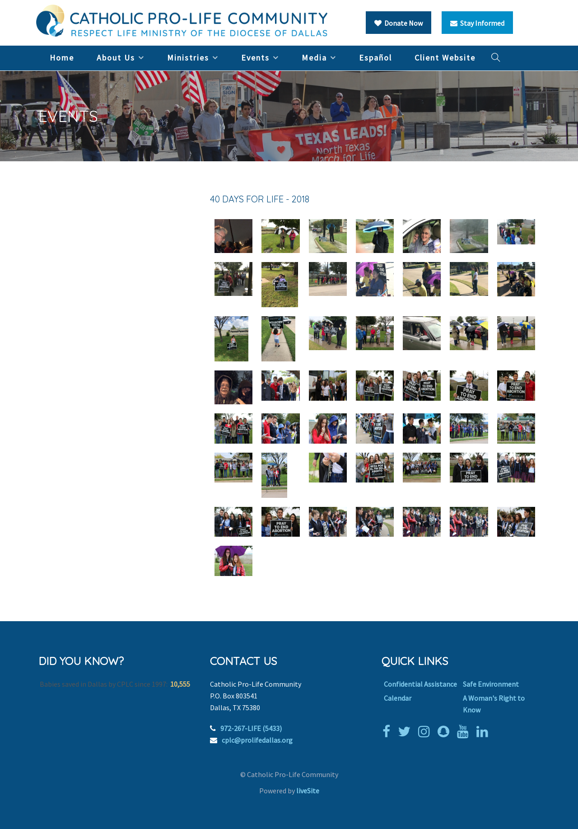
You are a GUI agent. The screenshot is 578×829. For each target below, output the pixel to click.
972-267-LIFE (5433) (251, 728)
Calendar (397, 698)
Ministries (188, 57)
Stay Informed (477, 23)
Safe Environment (491, 683)
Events (255, 57)
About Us (116, 57)
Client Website (445, 57)
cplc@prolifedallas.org (257, 740)
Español (375, 57)
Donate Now (398, 23)
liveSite (307, 790)
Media (314, 57)
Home (62, 57)
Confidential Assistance (420, 683)
